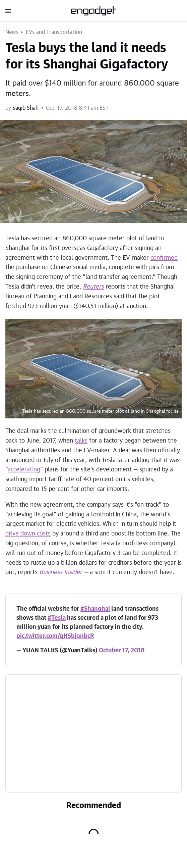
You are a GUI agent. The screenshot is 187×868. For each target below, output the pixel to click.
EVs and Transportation (54, 32)
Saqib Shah (25, 108)
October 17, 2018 (122, 651)
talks (81, 441)
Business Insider (60, 572)
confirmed (164, 258)
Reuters (93, 287)
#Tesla (57, 618)
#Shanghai (95, 609)
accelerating (24, 470)
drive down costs (28, 534)
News (11, 32)
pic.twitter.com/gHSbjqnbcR (55, 636)
